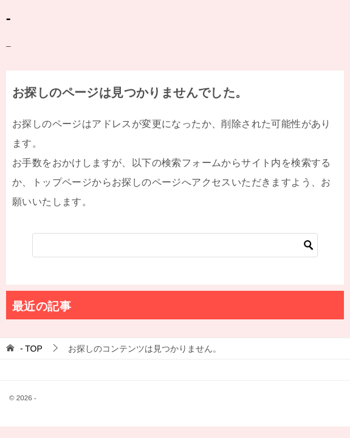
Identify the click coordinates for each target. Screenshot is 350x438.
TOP (31, 348)
